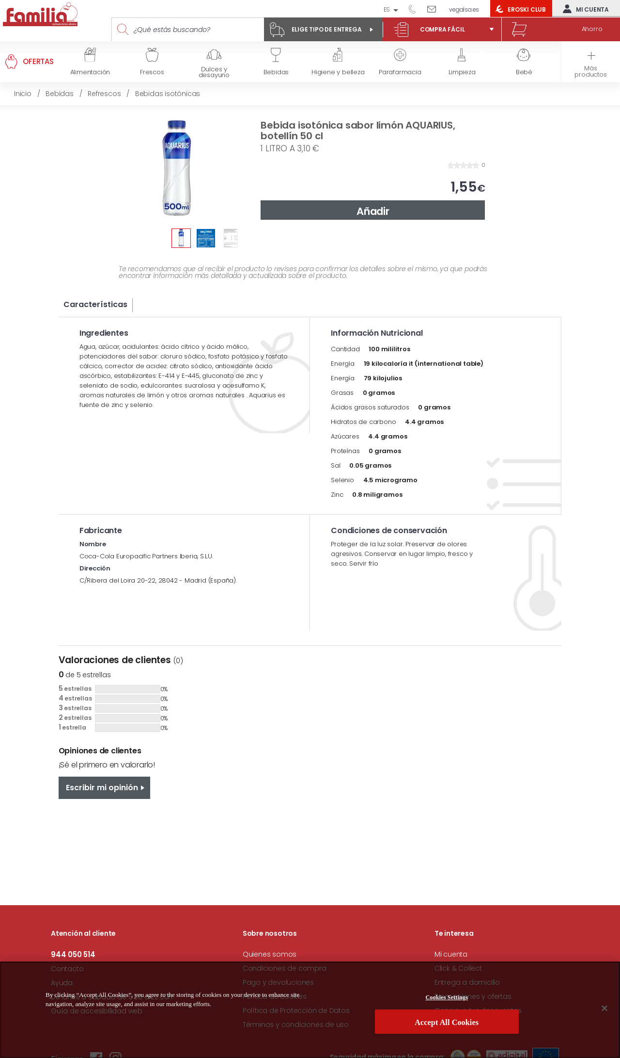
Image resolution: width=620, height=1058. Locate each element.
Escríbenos (435, 8)
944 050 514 (415, 8)
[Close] (604, 1013)
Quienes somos (269, 954)
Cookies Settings (446, 1002)
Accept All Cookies (447, 1027)
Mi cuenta (583, 8)
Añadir (372, 211)
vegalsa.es (464, 9)
